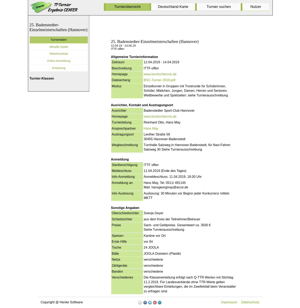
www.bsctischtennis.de (160, 74)
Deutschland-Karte (173, 7)
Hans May (151, 128)
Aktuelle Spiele (58, 46)
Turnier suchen (219, 7)
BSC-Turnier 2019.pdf (159, 80)
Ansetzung (58, 68)
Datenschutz (250, 302)
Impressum (229, 302)
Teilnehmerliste (58, 53)
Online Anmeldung (58, 60)
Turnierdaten (59, 39)
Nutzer (255, 7)
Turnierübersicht (127, 7)
